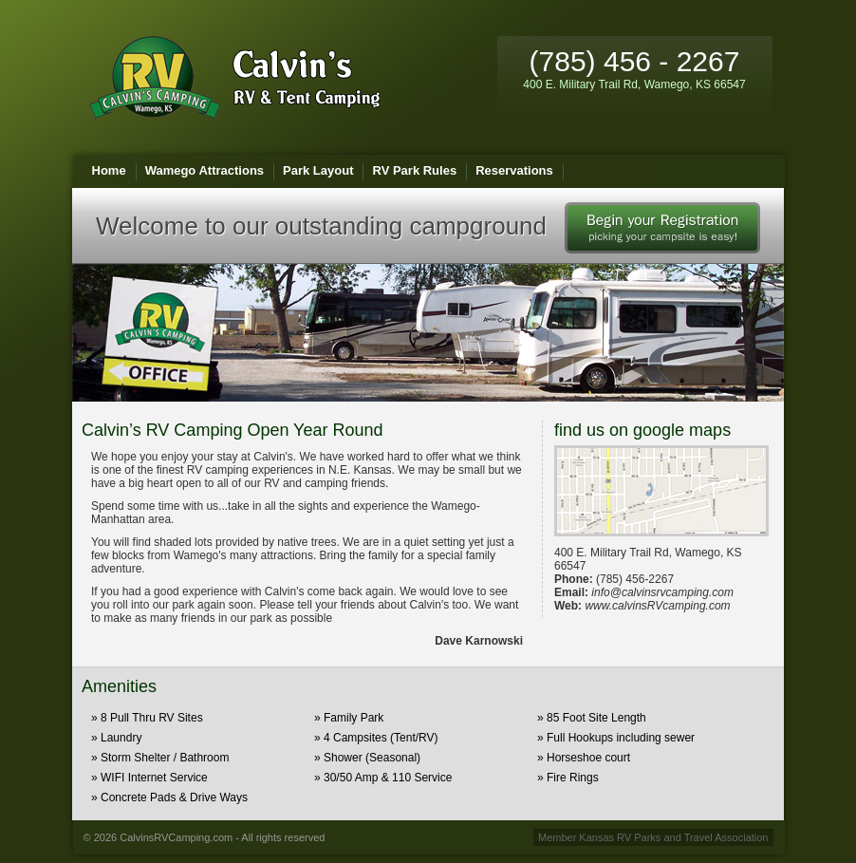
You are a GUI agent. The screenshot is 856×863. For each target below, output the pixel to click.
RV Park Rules (414, 170)
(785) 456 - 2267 (634, 68)
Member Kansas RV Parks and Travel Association (653, 837)
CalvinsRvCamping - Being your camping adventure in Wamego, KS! (234, 77)
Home (109, 170)
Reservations (514, 170)
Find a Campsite (662, 227)
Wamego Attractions (204, 170)
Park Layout (318, 170)
